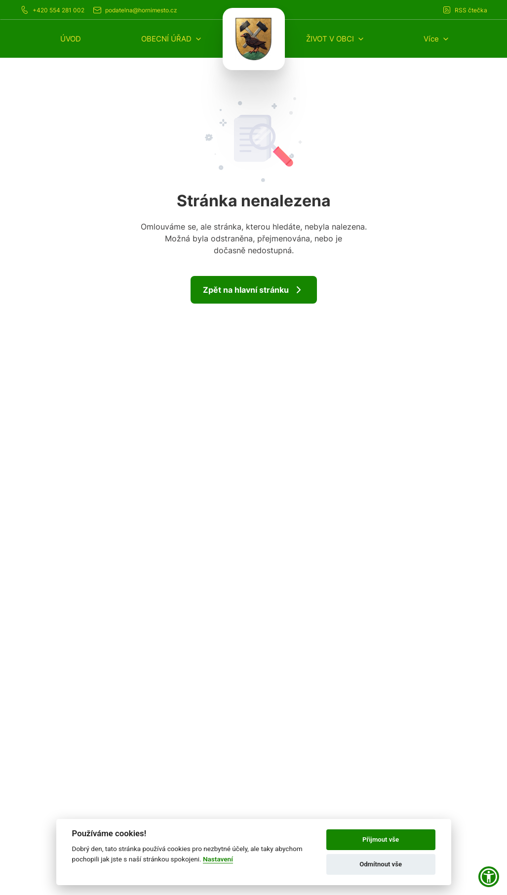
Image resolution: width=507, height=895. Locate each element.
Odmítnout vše (380, 864)
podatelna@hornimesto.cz (134, 10)
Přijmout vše (380, 839)
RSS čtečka (464, 10)
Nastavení (218, 859)
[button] (171, 39)
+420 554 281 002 (52, 10)
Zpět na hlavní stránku (254, 290)
